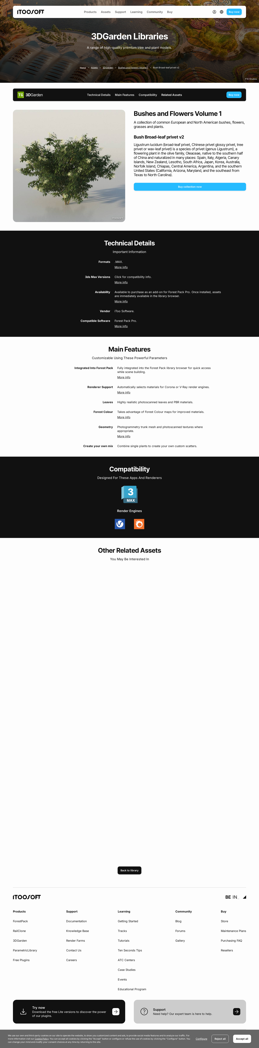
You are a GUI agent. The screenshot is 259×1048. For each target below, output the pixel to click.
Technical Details (99, 95)
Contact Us (73, 950)
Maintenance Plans (233, 931)
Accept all (242, 1038)
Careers (71, 960)
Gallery (180, 940)
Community (155, 12)
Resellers (227, 950)
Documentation (76, 921)
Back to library (129, 870)
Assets (106, 12)
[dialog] (129, 1039)
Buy (169, 12)
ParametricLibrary (25, 950)
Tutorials (123, 940)
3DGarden (108, 67)
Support (120, 12)
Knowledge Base (77, 931)
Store (224, 921)
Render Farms (75, 940)
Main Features (124, 95)
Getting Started (128, 921)
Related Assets (171, 95)
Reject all (220, 1038)
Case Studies (126, 970)
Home (83, 67)
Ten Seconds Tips (130, 950)
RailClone (19, 931)
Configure (201, 1038)
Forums (180, 931)
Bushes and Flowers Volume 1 (133, 67)
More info (121, 267)
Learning (136, 12)
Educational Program (132, 989)
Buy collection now (190, 186)
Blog (178, 921)
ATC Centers (126, 960)
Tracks (122, 931)
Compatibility (148, 95)
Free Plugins (21, 960)
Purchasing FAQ (231, 940)
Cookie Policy (42, 1038)
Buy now (234, 11)
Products (90, 12)
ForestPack (20, 921)
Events (122, 979)
